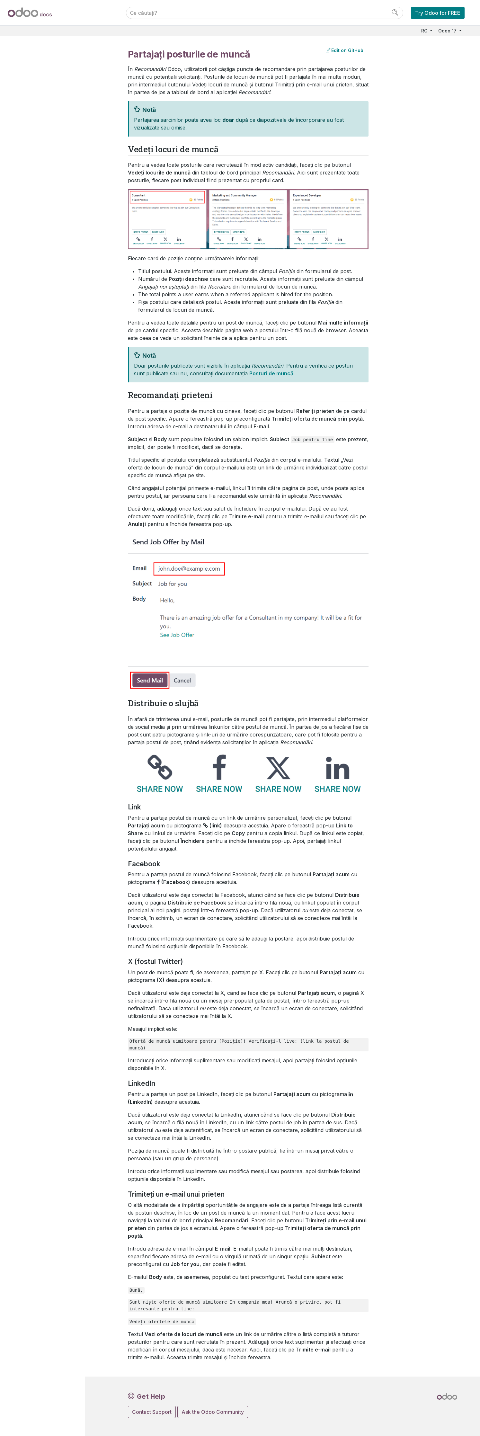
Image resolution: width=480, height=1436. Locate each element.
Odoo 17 (448, 30)
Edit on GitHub (344, 50)
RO (425, 30)
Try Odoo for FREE (437, 13)
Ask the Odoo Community (213, 1412)
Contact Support (152, 1412)
